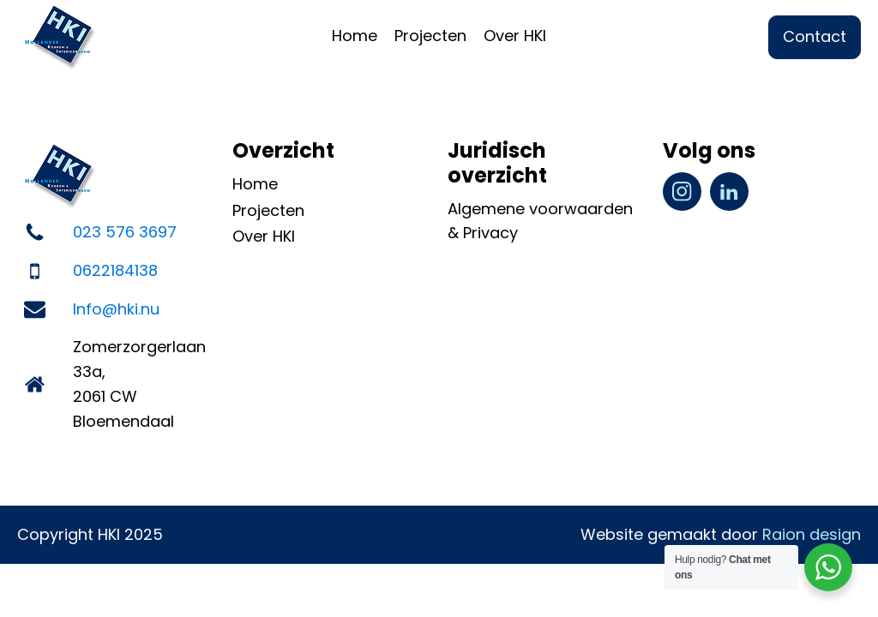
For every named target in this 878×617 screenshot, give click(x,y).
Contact (814, 36)
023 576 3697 (125, 232)
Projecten (430, 35)
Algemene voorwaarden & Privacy (540, 221)
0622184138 (115, 270)
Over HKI (515, 35)
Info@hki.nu (116, 309)
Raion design (811, 534)
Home (354, 35)
